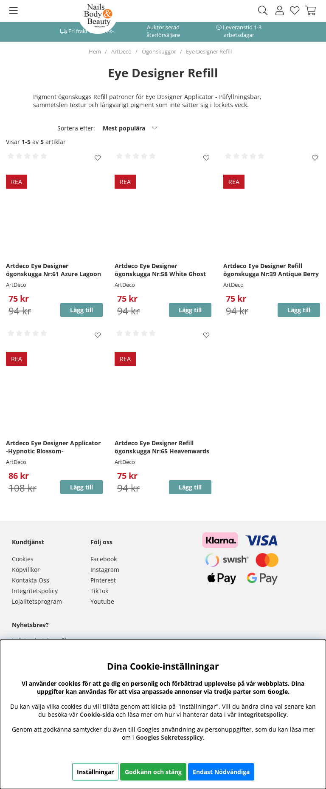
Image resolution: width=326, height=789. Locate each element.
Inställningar (95, 772)
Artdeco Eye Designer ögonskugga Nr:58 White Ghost (160, 270)
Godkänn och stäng (153, 772)
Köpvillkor (26, 570)
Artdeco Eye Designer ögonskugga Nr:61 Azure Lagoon (53, 270)
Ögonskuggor (159, 51)
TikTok (99, 591)
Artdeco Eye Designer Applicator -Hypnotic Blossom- (53, 447)
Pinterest (103, 580)
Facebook (103, 559)
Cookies (23, 559)
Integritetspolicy (35, 591)
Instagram (104, 570)
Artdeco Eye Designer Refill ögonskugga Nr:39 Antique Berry (271, 270)
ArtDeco (121, 51)
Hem (95, 51)
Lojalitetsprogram (37, 601)
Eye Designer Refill (209, 51)
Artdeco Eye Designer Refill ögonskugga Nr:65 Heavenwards (162, 447)
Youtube (102, 601)
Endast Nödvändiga (221, 772)
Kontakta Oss (30, 580)
